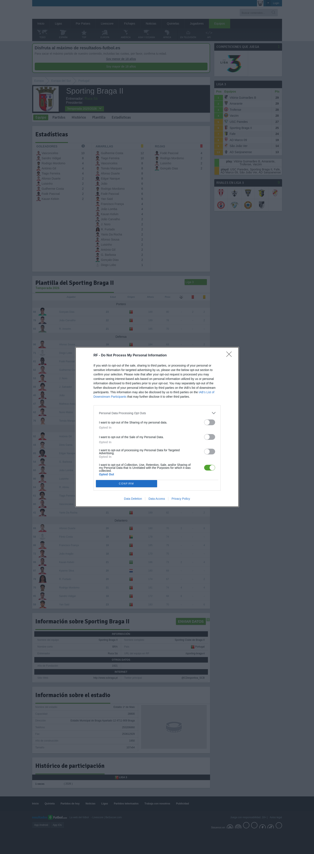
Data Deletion (133, 498)
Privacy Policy (181, 498)
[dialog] (157, 427)
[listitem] (157, 413)
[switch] (209, 422)
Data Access (156, 498)
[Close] (230, 356)
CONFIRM (126, 483)
